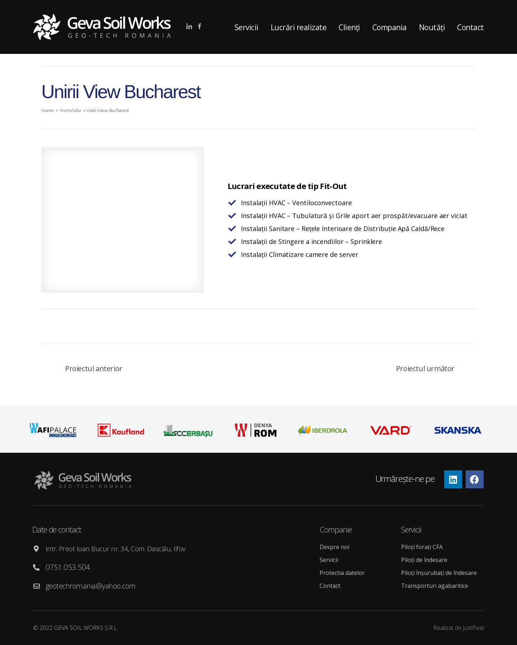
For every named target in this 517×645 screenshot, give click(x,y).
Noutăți (432, 27)
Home (47, 111)
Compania (389, 27)
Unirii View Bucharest (109, 111)
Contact (470, 27)
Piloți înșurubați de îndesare (439, 573)
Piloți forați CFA (422, 547)
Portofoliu (71, 111)
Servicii (246, 27)
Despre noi (334, 547)
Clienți (349, 27)
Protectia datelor (342, 573)
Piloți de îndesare (424, 560)
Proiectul (425, 368)
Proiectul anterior (93, 368)
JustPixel (473, 628)
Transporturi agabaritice (434, 586)
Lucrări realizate (299, 27)
